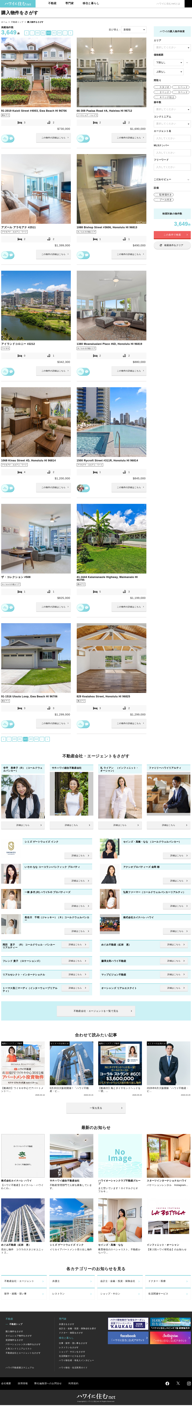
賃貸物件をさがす (14, 1341)
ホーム (4, 22)
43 (54, 33)
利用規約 (73, 1384)
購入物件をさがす (14, 1332)
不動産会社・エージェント (19, 1282)
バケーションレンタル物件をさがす (23, 1345)
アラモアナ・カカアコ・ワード (15, 232)
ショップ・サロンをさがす (72, 1352)
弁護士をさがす (66, 1325)
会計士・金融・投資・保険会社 (117, 1282)
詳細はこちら (53, 138)
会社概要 (6, 1384)
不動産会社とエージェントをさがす (23, 1353)
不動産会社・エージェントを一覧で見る (96, 1011)
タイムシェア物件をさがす (19, 1336)
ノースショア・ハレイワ (88, 115)
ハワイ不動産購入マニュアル (20, 1368)
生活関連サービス (158, 1294)
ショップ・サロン (110, 1294)
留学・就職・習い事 (15, 1294)
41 (43, 33)
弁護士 (56, 1282)
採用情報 (23, 1384)
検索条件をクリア (173, 245)
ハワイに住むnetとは (168, 3)
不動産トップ (17, 22)
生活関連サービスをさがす (72, 1357)
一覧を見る (96, 1108)
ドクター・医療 (157, 1282)
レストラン (58, 1294)
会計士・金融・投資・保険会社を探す (77, 1329)
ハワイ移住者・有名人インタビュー (76, 1361)
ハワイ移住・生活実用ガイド (73, 1368)
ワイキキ (6, 348)
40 (37, 33)
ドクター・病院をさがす (71, 1333)
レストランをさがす (69, 1348)
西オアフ (6, 115)
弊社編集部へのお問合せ (48, 1384)
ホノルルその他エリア (87, 232)
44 (59, 33)
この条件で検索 (172, 234)
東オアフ (81, 701)
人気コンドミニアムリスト (19, 1349)
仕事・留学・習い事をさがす (73, 1344)
